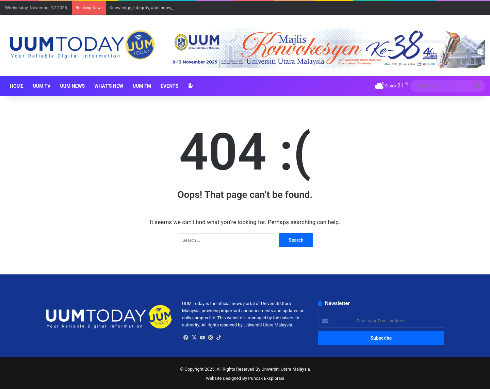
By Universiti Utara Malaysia (283, 369)
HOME (16, 86)
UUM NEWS (72, 86)
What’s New (108, 86)
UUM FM (142, 86)
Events (169, 86)
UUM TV (42, 86)
